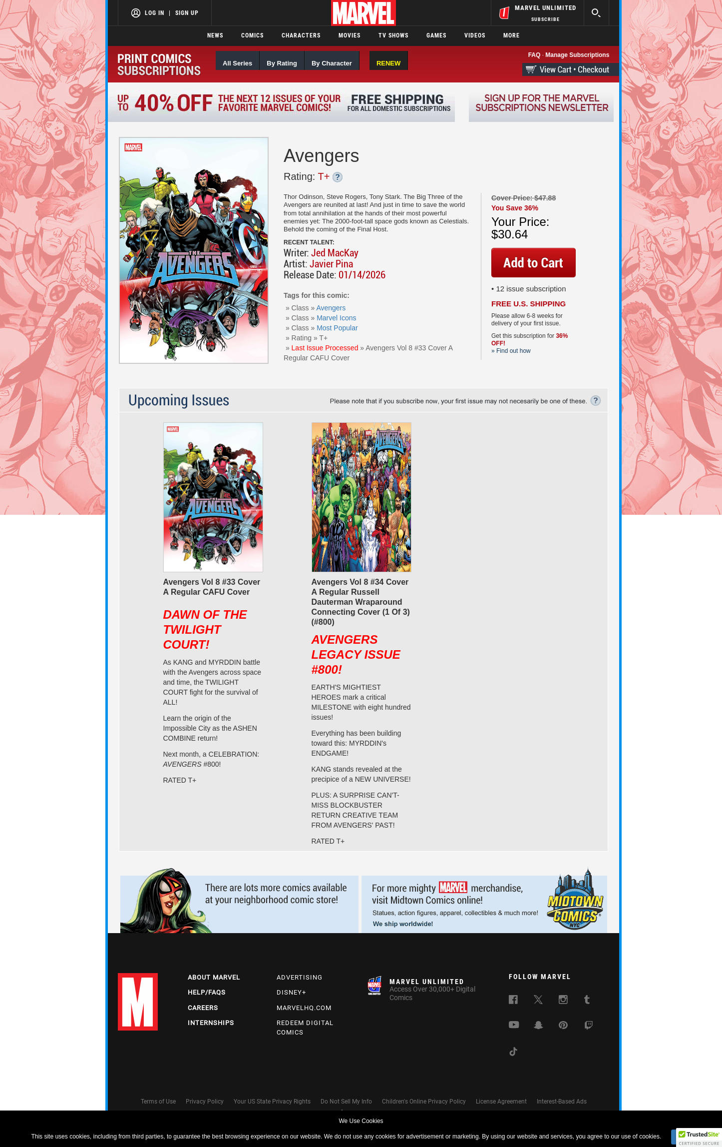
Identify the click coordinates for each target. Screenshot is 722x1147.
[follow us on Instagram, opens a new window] (563, 1002)
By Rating (282, 63)
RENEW (388, 63)
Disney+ (291, 992)
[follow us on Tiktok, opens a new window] (513, 1054)
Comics (252, 35)
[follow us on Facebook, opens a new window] (513, 1002)
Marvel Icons (336, 318)
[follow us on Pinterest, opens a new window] (563, 1027)
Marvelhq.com (304, 1008)
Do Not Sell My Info (346, 1101)
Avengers (331, 308)
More (511, 35)
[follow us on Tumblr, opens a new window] (587, 1002)
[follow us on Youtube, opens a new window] (514, 1026)
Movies (350, 35)
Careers (203, 1008)
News (215, 35)
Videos (474, 35)
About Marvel (214, 977)
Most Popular (337, 328)
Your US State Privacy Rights (272, 1101)
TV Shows (393, 35)
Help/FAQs (207, 992)
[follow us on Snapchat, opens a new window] (538, 1027)
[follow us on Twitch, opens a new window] (588, 1028)
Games (436, 35)
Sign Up (187, 12)
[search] (596, 12)
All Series (237, 63)
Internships (211, 1023)
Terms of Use (158, 1101)
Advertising (300, 977)
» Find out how (511, 350)
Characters (301, 35)
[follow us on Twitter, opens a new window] (538, 1002)
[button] (699, 1137)
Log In (154, 12)
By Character (332, 63)
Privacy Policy (205, 1101)
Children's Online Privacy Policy (424, 1101)
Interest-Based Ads (562, 1101)
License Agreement (501, 1101)
